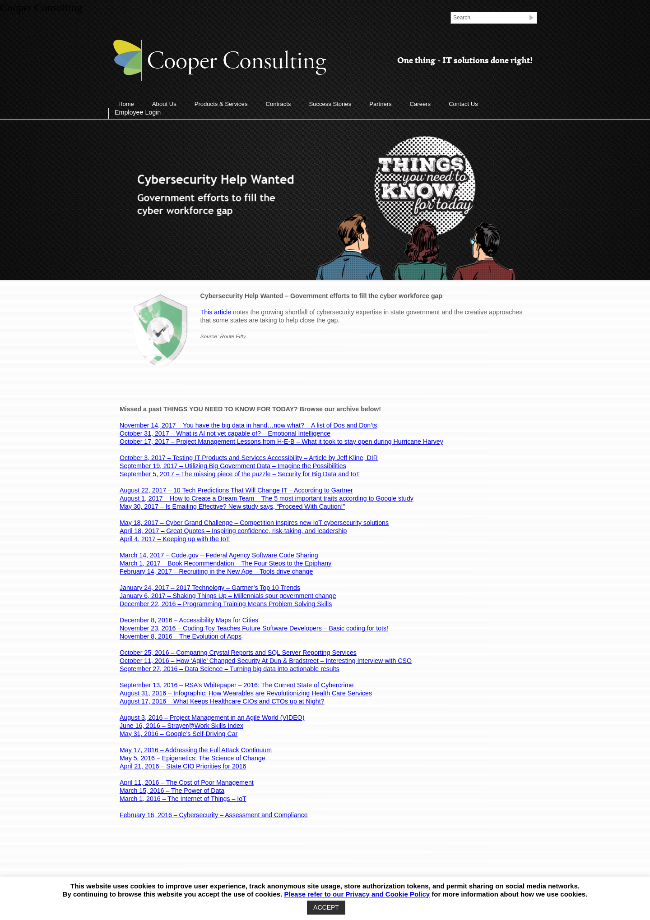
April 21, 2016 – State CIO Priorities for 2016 (183, 766)
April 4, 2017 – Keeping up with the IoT (175, 539)
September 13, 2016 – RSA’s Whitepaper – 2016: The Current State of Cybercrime (236, 685)
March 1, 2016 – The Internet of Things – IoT (183, 798)
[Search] (489, 17)
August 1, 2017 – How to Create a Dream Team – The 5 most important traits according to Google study (266, 498)
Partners (380, 104)
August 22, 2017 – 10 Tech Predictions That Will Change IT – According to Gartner (236, 490)
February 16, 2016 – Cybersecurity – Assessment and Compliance (214, 815)
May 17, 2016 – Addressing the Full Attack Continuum (196, 750)
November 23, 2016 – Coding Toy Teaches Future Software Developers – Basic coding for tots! (254, 628)
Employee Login (138, 112)
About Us (164, 104)
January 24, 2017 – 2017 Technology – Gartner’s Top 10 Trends (210, 587)
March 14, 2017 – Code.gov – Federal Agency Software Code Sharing (219, 555)
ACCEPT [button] (326, 907)
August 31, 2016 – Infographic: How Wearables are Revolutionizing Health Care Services (246, 693)
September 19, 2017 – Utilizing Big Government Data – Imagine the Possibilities (233, 465)
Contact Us (463, 104)
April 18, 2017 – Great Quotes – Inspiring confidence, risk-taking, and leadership (233, 530)
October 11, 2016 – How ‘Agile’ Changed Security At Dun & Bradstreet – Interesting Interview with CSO (266, 660)
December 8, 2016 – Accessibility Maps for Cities (189, 620)
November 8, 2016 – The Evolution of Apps (180, 636)
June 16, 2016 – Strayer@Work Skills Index (181, 725)
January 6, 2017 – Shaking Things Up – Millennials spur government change (228, 595)
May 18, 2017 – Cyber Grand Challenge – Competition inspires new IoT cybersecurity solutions (254, 522)
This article (216, 312)
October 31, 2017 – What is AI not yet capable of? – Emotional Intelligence (225, 433)
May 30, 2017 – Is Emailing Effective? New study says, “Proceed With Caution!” (232, 506)
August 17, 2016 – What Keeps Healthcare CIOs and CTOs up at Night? (222, 701)
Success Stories (330, 104)
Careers (420, 104)
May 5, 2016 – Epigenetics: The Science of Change (192, 758)
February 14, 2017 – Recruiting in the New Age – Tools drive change (216, 571)
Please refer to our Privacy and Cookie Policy (357, 894)
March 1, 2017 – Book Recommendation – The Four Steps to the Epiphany (225, 563)
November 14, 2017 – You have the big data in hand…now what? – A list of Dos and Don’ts (248, 425)
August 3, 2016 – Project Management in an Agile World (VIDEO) (212, 717)
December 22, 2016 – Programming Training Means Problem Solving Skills (226, 603)
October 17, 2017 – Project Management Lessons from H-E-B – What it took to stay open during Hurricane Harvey (281, 441)
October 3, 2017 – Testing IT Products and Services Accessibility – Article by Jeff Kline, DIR (249, 457)
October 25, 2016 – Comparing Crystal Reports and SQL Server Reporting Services (238, 652)
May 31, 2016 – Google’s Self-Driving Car (178, 733)
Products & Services (221, 104)
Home (126, 104)
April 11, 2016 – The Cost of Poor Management (187, 782)
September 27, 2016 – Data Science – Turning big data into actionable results (229, 668)
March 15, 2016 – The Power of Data (172, 790)
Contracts (278, 104)
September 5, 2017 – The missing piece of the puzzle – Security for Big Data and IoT (240, 474)
